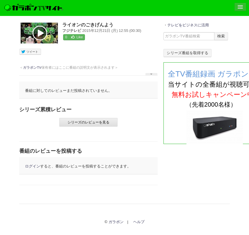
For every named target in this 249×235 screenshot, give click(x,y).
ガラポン (116, 222)
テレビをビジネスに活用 (188, 25)
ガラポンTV (32, 67)
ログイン (32, 166)
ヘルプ (139, 222)
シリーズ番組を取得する (187, 53)
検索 (221, 36)
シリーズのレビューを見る (88, 122)
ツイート (29, 52)
